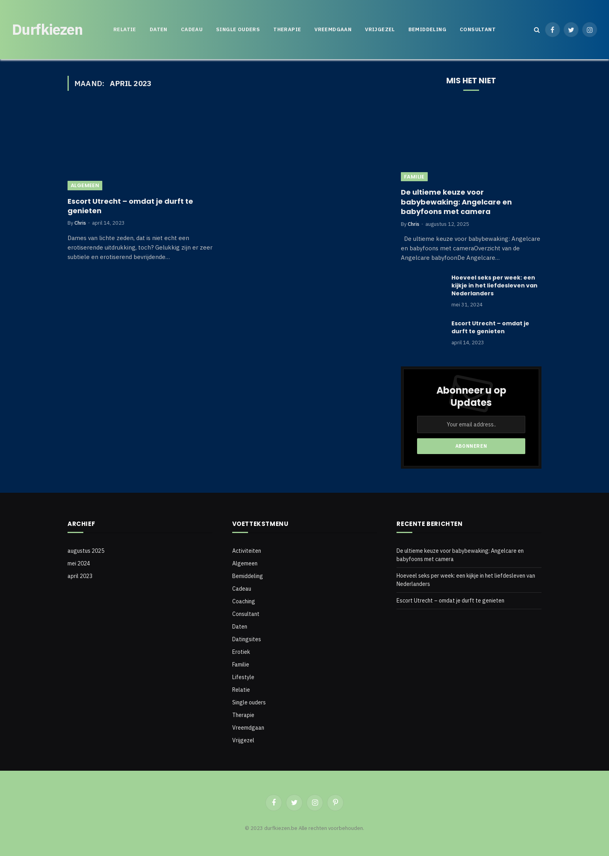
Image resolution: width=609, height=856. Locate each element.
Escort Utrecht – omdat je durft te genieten (130, 206)
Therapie (287, 29)
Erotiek (241, 651)
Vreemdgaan (332, 29)
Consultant (478, 29)
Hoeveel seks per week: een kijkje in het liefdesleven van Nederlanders (494, 285)
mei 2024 (79, 563)
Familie (414, 176)
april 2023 (80, 576)
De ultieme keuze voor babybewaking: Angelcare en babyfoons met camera (456, 202)
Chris (80, 223)
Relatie (124, 29)
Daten (158, 29)
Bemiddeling (427, 29)
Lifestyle (243, 677)
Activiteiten (246, 550)
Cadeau (192, 29)
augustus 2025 (86, 550)
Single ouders (238, 29)
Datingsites (246, 639)
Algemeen (85, 185)
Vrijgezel (380, 29)
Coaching (243, 601)
